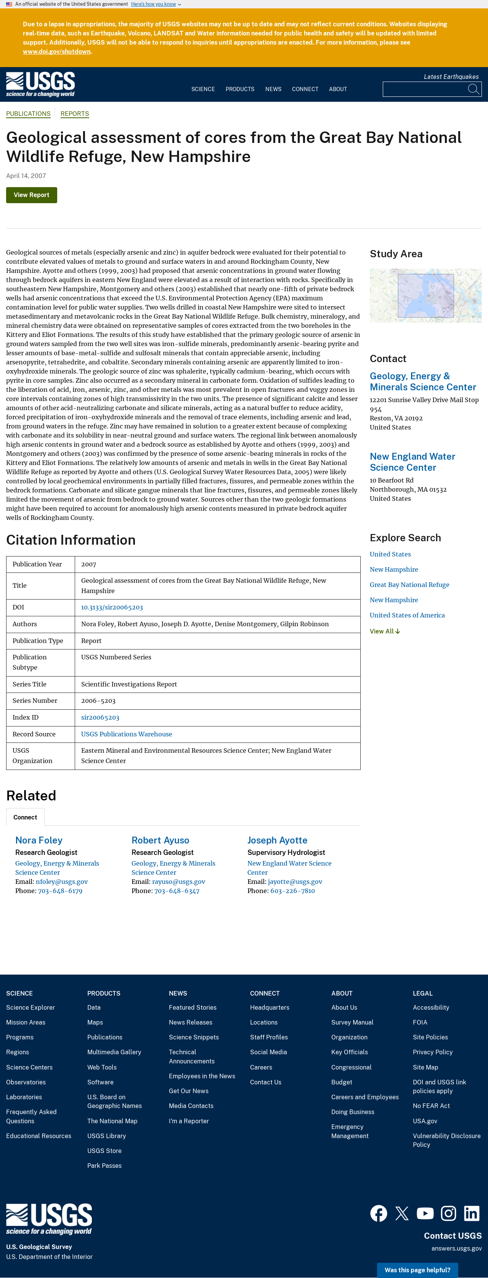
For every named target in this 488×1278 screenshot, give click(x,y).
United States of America (407, 615)
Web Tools (102, 1067)
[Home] (40, 95)
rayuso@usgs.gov (178, 881)
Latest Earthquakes (451, 76)
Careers (261, 1067)
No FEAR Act (431, 1106)
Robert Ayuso (160, 840)
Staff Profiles (269, 1037)
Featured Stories (193, 1007)
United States (390, 554)
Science (203, 89)
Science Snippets (194, 1037)
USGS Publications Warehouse (126, 734)
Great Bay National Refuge (409, 584)
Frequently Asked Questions (31, 1116)
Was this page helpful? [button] (418, 1270)
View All (385, 631)
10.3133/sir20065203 (112, 607)
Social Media (268, 1052)
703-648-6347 (176, 891)
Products (240, 89)
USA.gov (425, 1121)
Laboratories (24, 1097)
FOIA (420, 1022)
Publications (28, 113)
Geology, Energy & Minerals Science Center (423, 381)
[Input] (432, 89)
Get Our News (189, 1091)
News (273, 89)
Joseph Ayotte (277, 840)
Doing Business (352, 1112)
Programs (20, 1037)
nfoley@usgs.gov (62, 881)
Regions (17, 1052)
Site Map (425, 1067)
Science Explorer (30, 1007)
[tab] (25, 817)
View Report (32, 195)
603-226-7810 (292, 891)
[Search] (474, 89)
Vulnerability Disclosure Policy (447, 1140)
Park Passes (104, 1165)
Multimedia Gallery (114, 1052)
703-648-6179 (60, 891)
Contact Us (265, 1082)
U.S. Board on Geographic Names (114, 1102)
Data (94, 1007)
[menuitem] (203, 85)
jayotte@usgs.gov (295, 881)
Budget (341, 1082)
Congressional (351, 1067)
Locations (264, 1022)
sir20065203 (100, 717)
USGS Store (104, 1151)
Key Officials (349, 1052)
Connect (305, 89)
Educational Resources (38, 1136)
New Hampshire (394, 569)
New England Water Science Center (413, 462)
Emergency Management (350, 1131)
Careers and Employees (365, 1097)
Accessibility (431, 1007)
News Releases (190, 1022)
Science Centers (29, 1067)
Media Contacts (191, 1106)
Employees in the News (202, 1076)
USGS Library (106, 1136)
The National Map (112, 1121)
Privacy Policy (433, 1052)
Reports (75, 113)
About (338, 89)
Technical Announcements (192, 1057)
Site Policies (430, 1037)
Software (100, 1082)
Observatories (26, 1082)
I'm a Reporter (189, 1121)
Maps (95, 1022)
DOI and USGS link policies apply (439, 1087)
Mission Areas (25, 1022)
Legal (423, 993)
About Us (344, 1007)
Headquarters (269, 1007)
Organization (349, 1037)
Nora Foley (39, 840)
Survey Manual (352, 1022)
